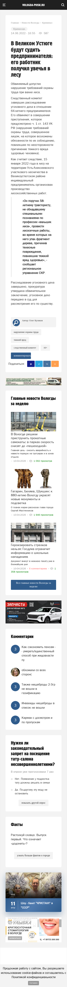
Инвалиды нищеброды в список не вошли (38, 705)
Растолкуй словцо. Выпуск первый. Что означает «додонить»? (28, 839)
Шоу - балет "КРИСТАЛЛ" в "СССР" (37, 905)
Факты (17, 824)
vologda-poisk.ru (33, 5)
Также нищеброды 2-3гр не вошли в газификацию (38, 689)
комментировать (22, 355)
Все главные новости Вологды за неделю (33, 585)
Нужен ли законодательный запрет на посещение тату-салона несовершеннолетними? (33, 753)
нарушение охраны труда (26, 332)
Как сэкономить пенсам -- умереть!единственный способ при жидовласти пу (39, 653)
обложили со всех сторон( (34, 672)
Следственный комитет (25, 347)
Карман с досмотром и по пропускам (37, 720)
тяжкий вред (20, 339)
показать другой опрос (33, 802)
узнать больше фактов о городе (33, 855)
